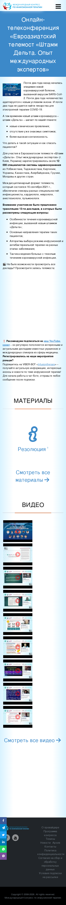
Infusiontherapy (46, 364)
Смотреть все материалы (33, 475)
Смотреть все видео (33, 739)
